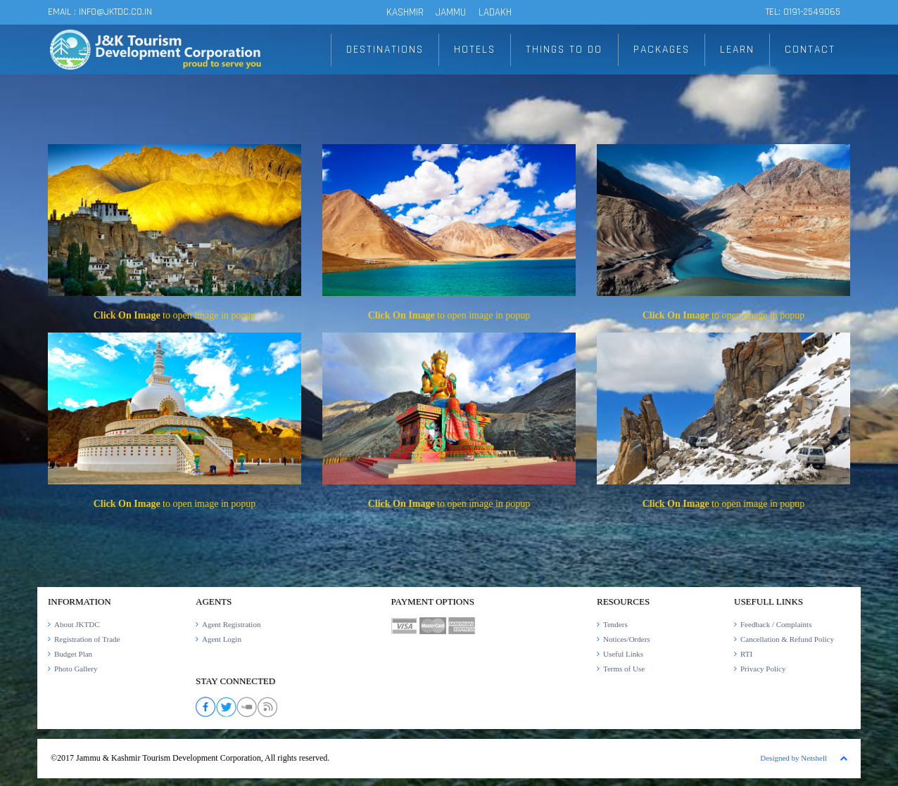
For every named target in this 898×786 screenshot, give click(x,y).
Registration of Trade (87, 639)
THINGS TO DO (565, 49)
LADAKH (495, 12)
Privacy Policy (762, 668)
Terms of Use (624, 668)
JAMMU (452, 12)
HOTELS (476, 49)
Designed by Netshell (793, 758)
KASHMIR (405, 12)
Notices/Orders (626, 639)
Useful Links (623, 654)
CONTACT (810, 49)
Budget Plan (73, 654)
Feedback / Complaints (775, 624)
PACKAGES (662, 49)
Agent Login (221, 639)
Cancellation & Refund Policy (787, 639)
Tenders (615, 624)
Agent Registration (231, 624)
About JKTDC (76, 624)
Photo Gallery (75, 668)
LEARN (738, 49)
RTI (746, 654)
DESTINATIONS (386, 49)
